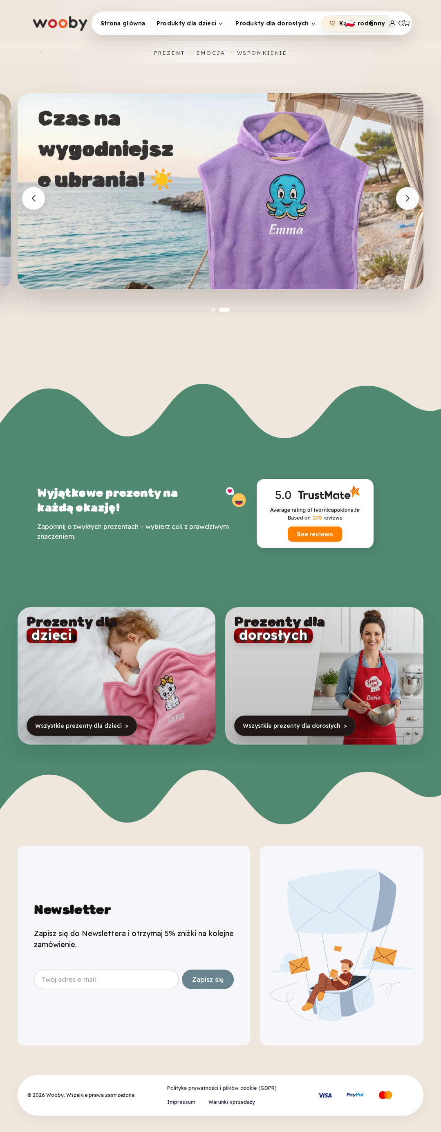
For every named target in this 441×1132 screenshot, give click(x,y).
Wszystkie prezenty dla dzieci (81, 725)
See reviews (315, 534)
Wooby (55, 1095)
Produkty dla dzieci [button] (186, 23)
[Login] (392, 23)
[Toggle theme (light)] (350, 23)
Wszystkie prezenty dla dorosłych (295, 725)
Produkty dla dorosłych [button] (272, 23)
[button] (213, 310)
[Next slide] (407, 198)
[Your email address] (106, 979)
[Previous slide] (33, 198)
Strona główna (123, 23)
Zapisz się (208, 979)
